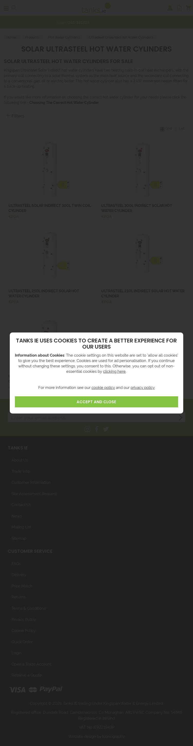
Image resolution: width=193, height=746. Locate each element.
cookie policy (103, 387)
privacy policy (143, 387)
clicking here (114, 371)
